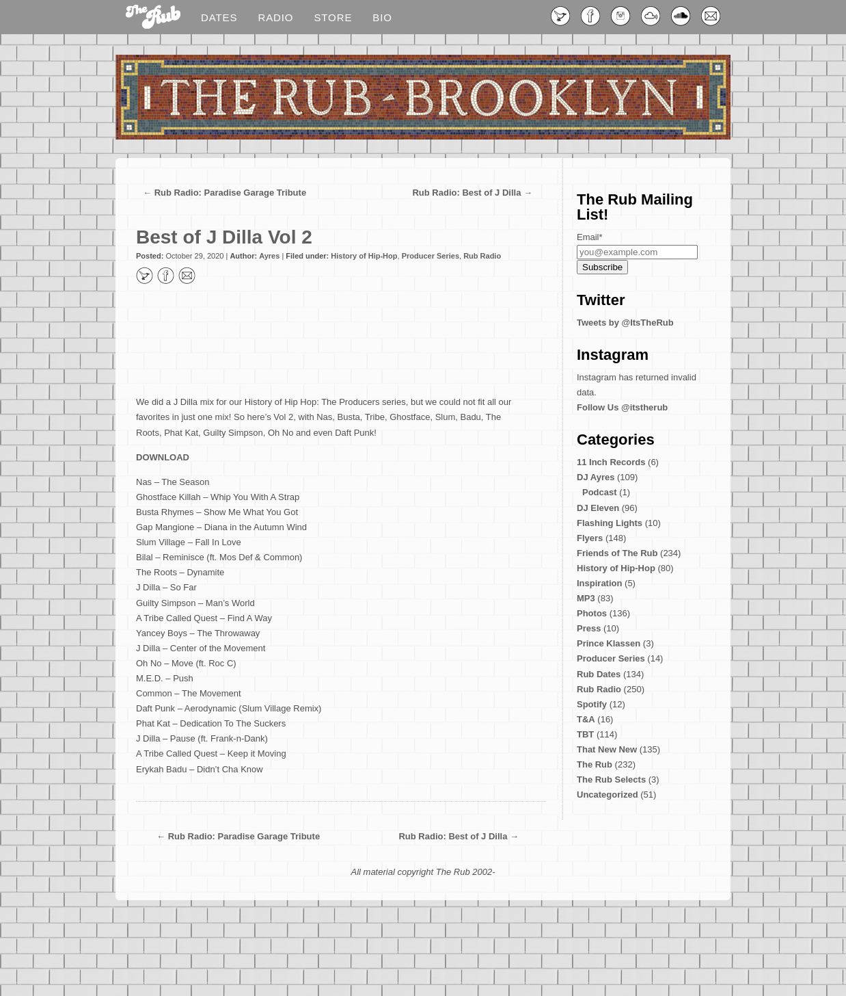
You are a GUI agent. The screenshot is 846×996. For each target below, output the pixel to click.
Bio (382, 17)
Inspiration (599, 583)
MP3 (586, 598)
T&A (586, 719)
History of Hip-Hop (364, 256)
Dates (219, 17)
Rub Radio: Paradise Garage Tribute (230, 192)
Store (333, 17)
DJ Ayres (595, 477)
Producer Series (430, 256)
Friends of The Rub (617, 553)
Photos (592, 613)
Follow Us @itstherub (622, 407)
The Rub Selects (611, 779)
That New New (607, 749)
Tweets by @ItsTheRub (625, 322)
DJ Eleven (598, 508)
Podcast (599, 492)
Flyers (590, 538)
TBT (585, 734)
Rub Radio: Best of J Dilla (466, 192)
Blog (153, 18)
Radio (275, 17)
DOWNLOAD (162, 457)
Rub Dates (598, 674)
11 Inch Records (611, 462)
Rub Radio (482, 256)
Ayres (269, 256)
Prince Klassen (608, 643)
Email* (590, 237)
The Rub (594, 764)
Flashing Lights (609, 523)
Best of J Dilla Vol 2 (224, 237)
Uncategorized (607, 794)
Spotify (592, 704)
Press (589, 628)
